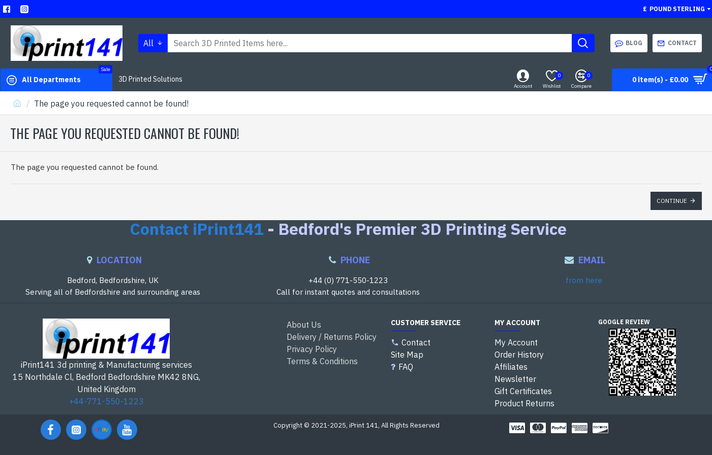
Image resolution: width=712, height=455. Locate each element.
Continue (672, 200)
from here (584, 280)
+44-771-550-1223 (106, 401)
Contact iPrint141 (196, 229)
